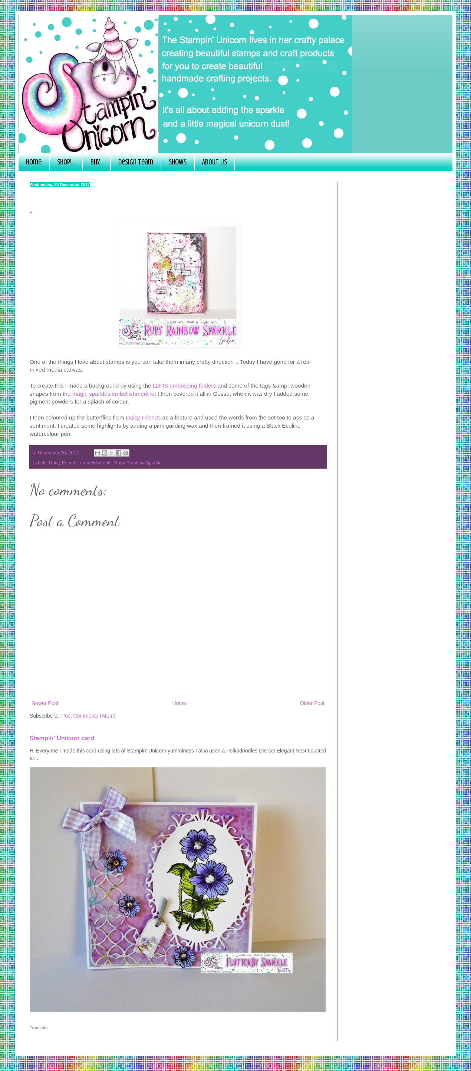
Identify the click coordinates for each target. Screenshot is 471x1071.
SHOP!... (66, 162)
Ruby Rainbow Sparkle (138, 463)
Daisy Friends (143, 417)
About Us (214, 162)
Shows (178, 162)
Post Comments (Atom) (88, 716)
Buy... (96, 162)
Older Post (312, 703)
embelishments (96, 463)
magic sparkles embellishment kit (114, 394)
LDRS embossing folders (184, 385)
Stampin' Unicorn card (62, 738)
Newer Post (45, 703)
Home (34, 162)
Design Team (135, 162)
